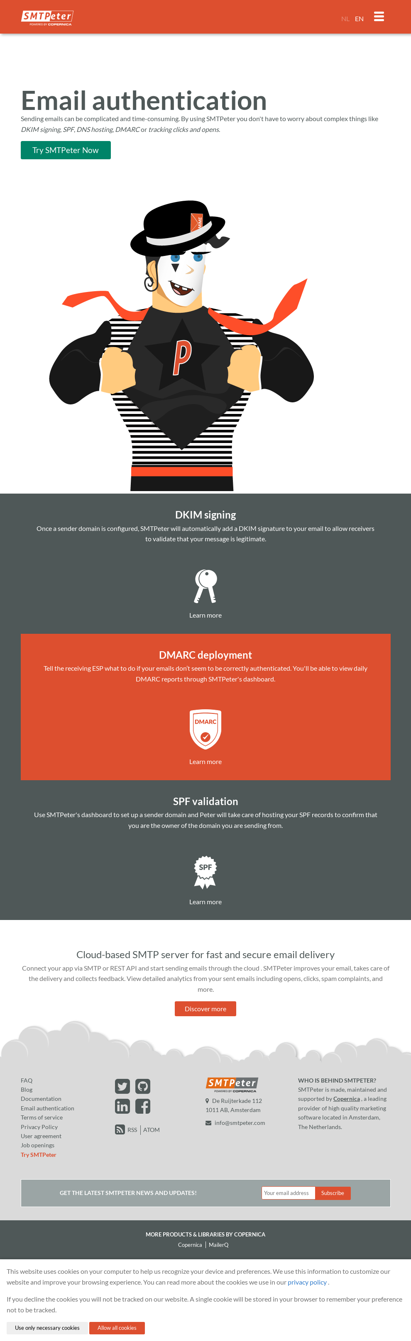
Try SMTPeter (38, 1154)
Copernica (346, 1098)
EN (359, 18)
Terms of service (42, 1117)
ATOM (151, 1129)
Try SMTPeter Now (65, 150)
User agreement (41, 1135)
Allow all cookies (117, 1327)
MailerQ (218, 1244)
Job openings (37, 1145)
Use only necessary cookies (47, 1327)
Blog (26, 1089)
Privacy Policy (39, 1126)
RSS (132, 1129)
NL (345, 18)
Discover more (205, 1008)
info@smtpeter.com (235, 1122)
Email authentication (47, 1108)
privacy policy (307, 1282)
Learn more (205, 615)
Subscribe (332, 1193)
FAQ (26, 1080)
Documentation (41, 1098)
